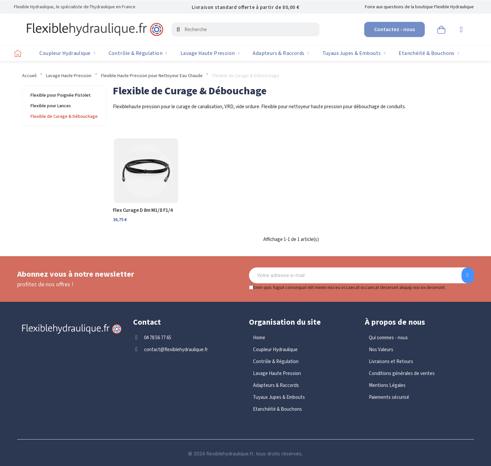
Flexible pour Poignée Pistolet (60, 95)
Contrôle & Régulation (138, 53)
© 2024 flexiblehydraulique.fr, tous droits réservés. (245, 453)
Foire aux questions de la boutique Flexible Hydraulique (419, 7)
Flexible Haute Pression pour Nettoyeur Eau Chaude (152, 75)
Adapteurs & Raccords (281, 53)
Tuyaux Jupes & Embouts (354, 53)
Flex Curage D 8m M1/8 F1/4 (143, 210)
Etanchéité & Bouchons (429, 53)
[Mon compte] (461, 29)
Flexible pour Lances (50, 106)
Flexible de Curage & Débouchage (64, 116)
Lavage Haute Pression (209, 53)
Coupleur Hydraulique (67, 53)
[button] (394, 29)
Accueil (29, 75)
